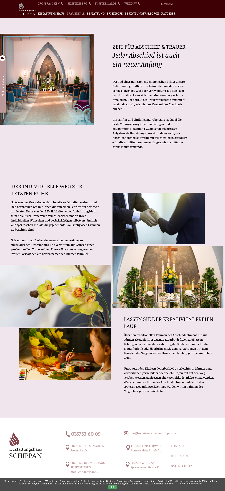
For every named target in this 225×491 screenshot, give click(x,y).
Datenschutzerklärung (190, 483)
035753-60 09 (86, 433)
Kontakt (167, 3)
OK (112, 487)
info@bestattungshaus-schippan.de (153, 433)
